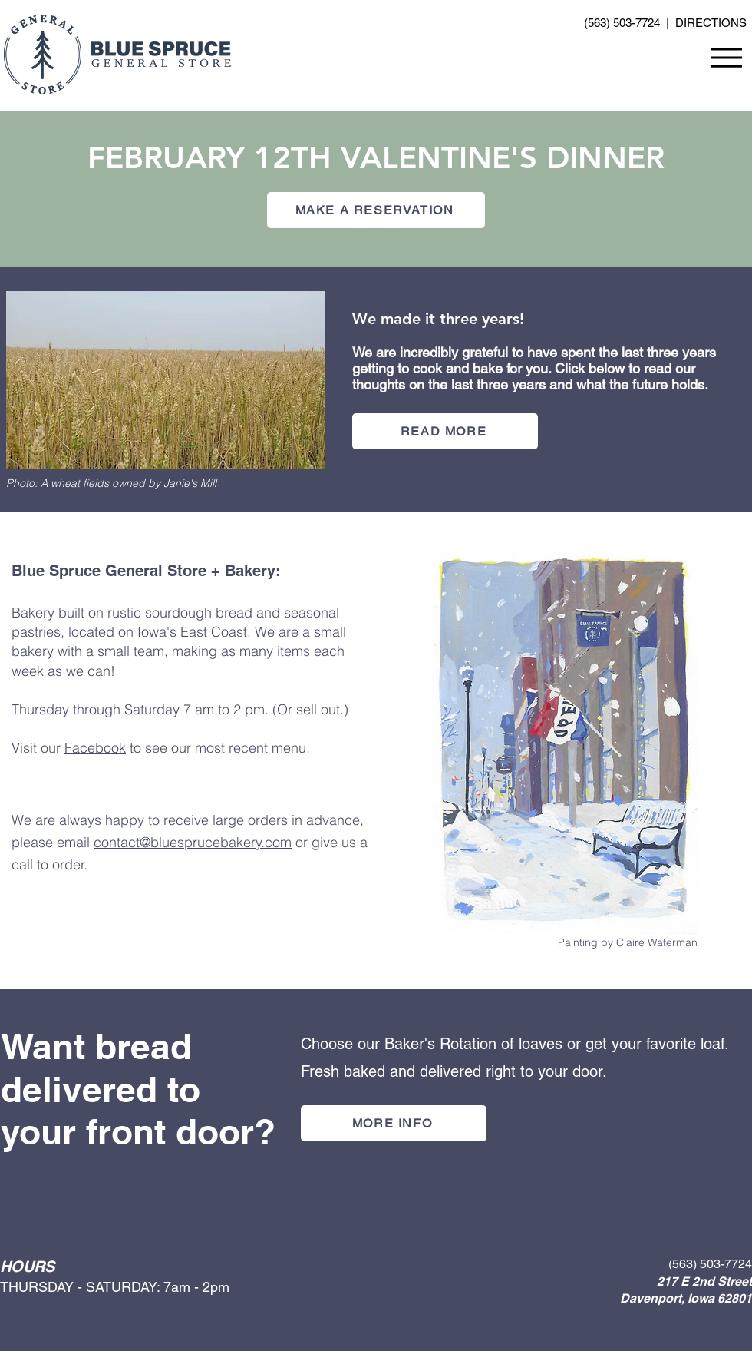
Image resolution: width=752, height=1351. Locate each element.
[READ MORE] (445, 431)
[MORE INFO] (393, 1123)
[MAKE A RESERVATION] (376, 210)
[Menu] (727, 57)
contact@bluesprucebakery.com (193, 842)
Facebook (95, 748)
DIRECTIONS (711, 22)
